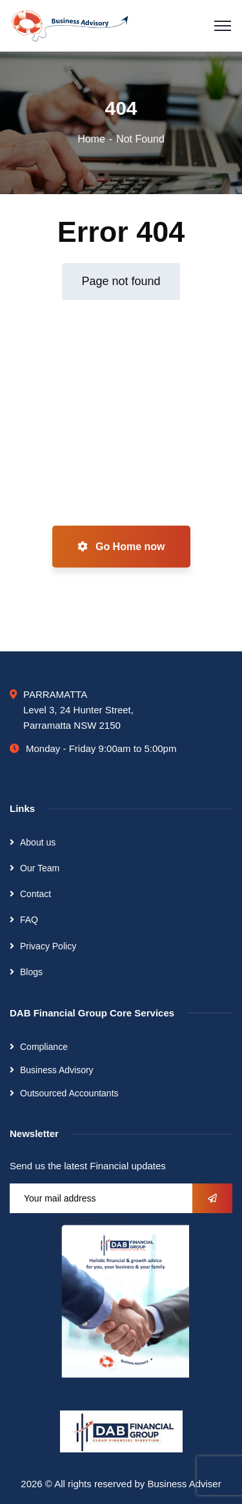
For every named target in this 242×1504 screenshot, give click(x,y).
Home (91, 139)
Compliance (44, 1047)
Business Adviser (184, 1483)
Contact (35, 894)
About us (37, 842)
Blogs (31, 972)
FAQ (29, 920)
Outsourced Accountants (69, 1093)
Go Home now (121, 546)
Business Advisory (57, 1070)
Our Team (39, 868)
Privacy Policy (48, 946)
